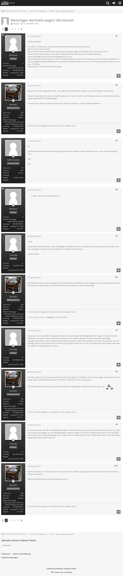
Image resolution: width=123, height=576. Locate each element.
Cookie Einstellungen (9, 557)
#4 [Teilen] (117, 189)
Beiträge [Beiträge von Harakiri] (6, 115)
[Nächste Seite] (21, 29)
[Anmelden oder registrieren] (113, 3)
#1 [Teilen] (117, 36)
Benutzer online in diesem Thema (19, 540)
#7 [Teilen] (117, 330)
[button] (107, 3)
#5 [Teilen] (117, 236)
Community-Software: (61, 568)
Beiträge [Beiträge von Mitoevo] (6, 63)
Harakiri (50, 317)
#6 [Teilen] (117, 277)
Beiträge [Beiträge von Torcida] (6, 263)
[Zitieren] (118, 76)
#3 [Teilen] (117, 140)
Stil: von (61, 572)
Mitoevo (16, 24)
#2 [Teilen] (117, 85)
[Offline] (13, 51)
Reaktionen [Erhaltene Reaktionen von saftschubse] (7, 168)
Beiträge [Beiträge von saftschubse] (6, 170)
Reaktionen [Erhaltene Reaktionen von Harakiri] (7, 113)
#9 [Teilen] (117, 424)
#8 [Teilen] (117, 371)
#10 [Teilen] (116, 466)
